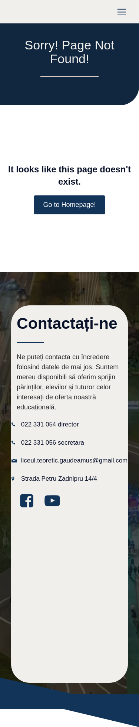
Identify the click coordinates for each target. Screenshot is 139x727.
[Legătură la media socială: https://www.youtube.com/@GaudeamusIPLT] (55, 501)
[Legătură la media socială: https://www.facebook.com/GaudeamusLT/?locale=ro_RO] (29, 501)
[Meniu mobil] (122, 12)
